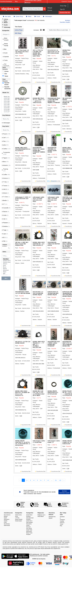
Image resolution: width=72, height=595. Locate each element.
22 (60, 480)
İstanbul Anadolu (6, 262)
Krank (37, 16)
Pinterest (62, 522)
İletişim (50, 518)
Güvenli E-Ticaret (67, 1)
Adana (6, 268)
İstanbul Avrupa (6, 260)
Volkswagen (47, 16)
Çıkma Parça (18, 16)
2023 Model (6, 103)
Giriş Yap (63, 6)
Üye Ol (62, 9)
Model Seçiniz (6, 96)
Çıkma (6, 71)
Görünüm (36, 30)
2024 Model (6, 101)
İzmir (6, 265)
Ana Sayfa (7, 16)
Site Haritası (7, 523)
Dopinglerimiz (52, 516)
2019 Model (6, 109)
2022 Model (6, 104)
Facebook (62, 516)
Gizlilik (5, 520)
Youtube (62, 521)
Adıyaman (6, 270)
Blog (16, 1)
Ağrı (6, 273)
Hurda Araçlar (18, 520)
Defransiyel (29, 531)
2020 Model (6, 108)
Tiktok (61, 524)
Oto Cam (28, 526)
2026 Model (6, 98)
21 (56, 480)
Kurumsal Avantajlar (6, 1)
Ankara (6, 264)
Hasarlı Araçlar (18, 519)
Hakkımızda (7, 525)
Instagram (62, 519)
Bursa (6, 267)
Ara (6, 278)
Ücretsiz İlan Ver (65, 12)
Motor (28, 16)
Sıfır (5, 73)
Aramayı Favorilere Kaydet (64, 492)
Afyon (6, 272)
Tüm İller (6, 259)
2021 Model (6, 106)
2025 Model (6, 100)
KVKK (5, 522)
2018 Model (6, 111)
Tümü (6, 76)
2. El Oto (17, 517)
